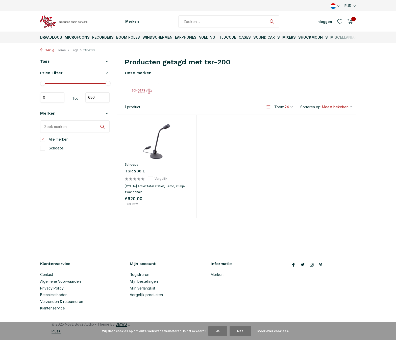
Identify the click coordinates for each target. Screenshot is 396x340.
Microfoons (77, 37)
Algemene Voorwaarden (60, 281)
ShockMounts (313, 37)
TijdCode (227, 37)
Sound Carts (266, 37)
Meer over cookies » (273, 331)
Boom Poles (128, 37)
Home (63, 50)
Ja (217, 331)
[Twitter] (303, 265)
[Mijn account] (324, 21)
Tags (76, 50)
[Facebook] (293, 265)
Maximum (97, 97)
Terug (47, 50)
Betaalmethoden (53, 295)
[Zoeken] (228, 21)
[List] (268, 107)
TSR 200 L (135, 171)
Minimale (52, 97)
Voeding (207, 37)
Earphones (185, 37)
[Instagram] (312, 265)
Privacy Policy (52, 288)
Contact (46, 274)
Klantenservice (52, 308)
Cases (245, 37)
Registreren (139, 274)
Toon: (279, 107)
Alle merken (54, 139)
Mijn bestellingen (144, 281)
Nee (240, 331)
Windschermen (157, 37)
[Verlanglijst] (339, 21)
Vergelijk (157, 178)
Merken (132, 21)
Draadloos (51, 37)
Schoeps (52, 148)
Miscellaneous (345, 37)
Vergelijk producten (146, 295)
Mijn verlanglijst (142, 288)
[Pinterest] (321, 265)
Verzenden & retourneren (61, 301)
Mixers (289, 37)
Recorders (103, 37)
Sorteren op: (310, 107)
